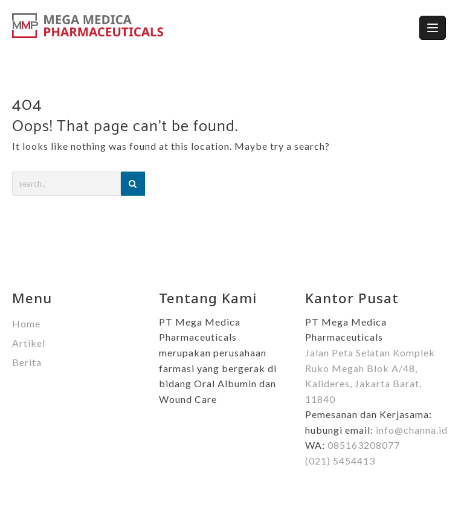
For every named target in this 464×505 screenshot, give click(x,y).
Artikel (28, 343)
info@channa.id (412, 430)
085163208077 (363, 445)
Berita (27, 362)
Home (26, 323)
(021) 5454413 (340, 460)
